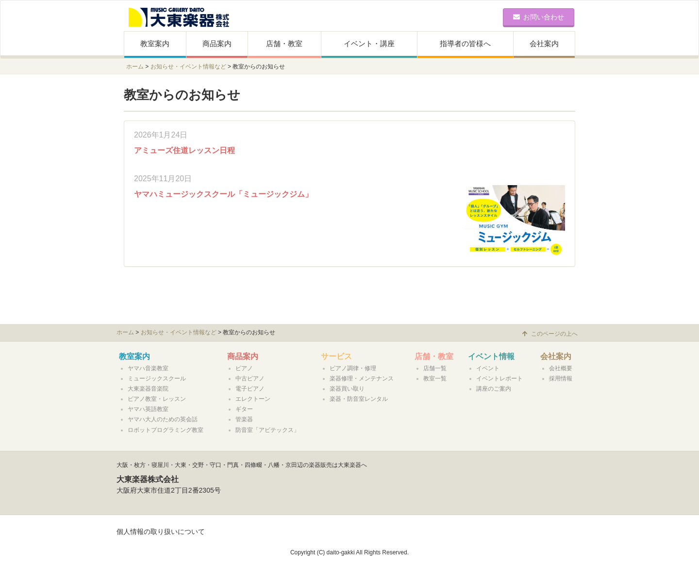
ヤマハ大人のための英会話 (163, 419)
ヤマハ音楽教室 (148, 368)
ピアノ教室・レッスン (157, 398)
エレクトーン (252, 398)
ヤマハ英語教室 (148, 409)
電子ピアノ (250, 388)
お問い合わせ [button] (538, 17)
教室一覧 (435, 378)
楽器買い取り (347, 388)
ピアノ (244, 368)
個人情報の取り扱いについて (160, 531)
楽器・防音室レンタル (359, 398)
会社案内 (544, 43)
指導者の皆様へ (465, 43)
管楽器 (244, 419)
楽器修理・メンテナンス (362, 378)
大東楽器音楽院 (148, 388)
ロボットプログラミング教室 (165, 430)
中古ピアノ (250, 378)
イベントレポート (499, 378)
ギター (244, 409)
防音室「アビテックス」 (267, 430)
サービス (336, 356)
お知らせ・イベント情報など (188, 66)
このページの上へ (550, 333)
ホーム (135, 66)
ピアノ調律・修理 (353, 368)
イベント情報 (491, 356)
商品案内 (217, 43)
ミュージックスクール (157, 378)
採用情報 (560, 378)
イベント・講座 (369, 43)
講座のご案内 (493, 388)
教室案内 (154, 43)
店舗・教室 (284, 43)
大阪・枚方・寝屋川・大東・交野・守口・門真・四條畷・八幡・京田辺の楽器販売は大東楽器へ (241, 465)
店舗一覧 (435, 368)
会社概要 (560, 368)
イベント (487, 368)
